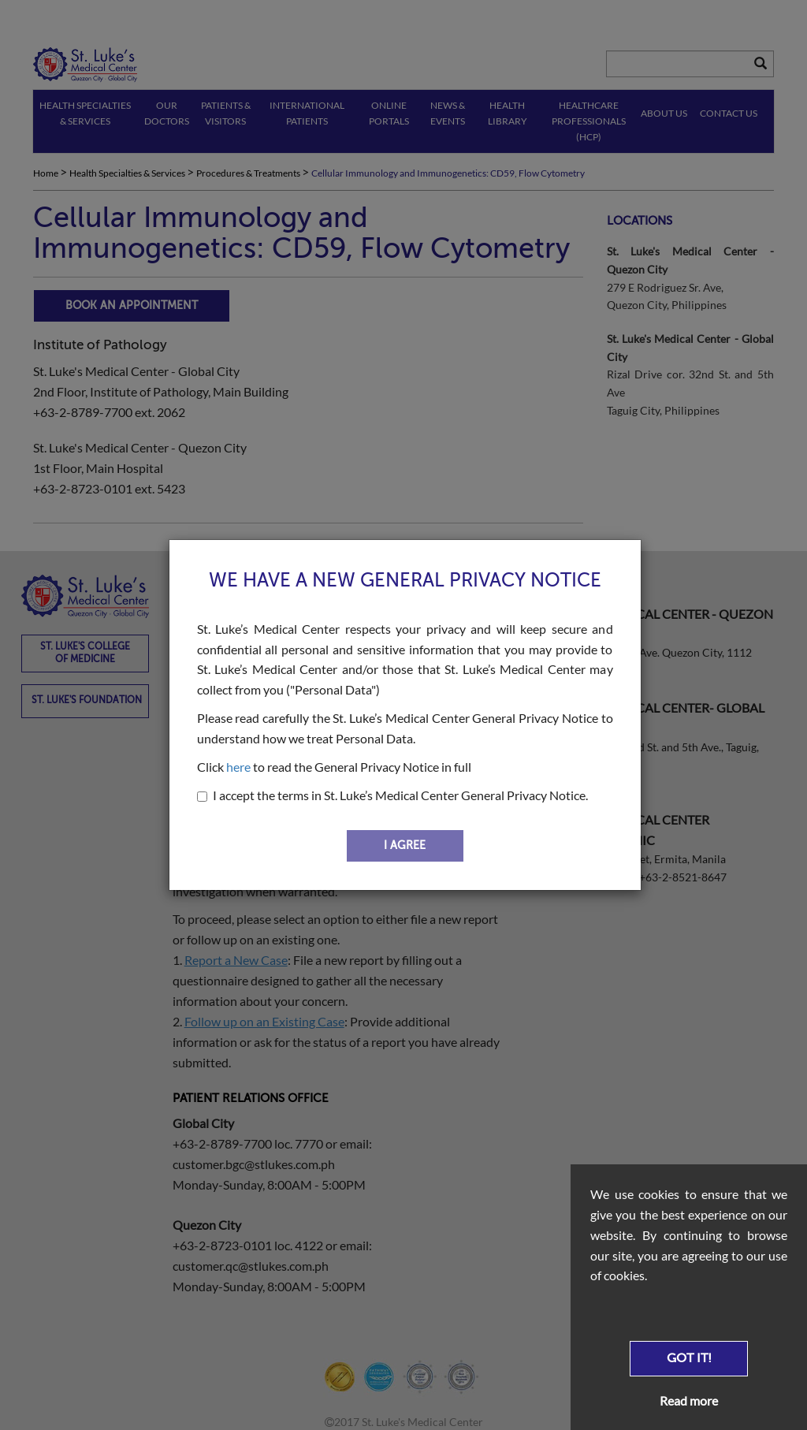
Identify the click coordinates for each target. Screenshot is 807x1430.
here (238, 766)
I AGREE (405, 845)
